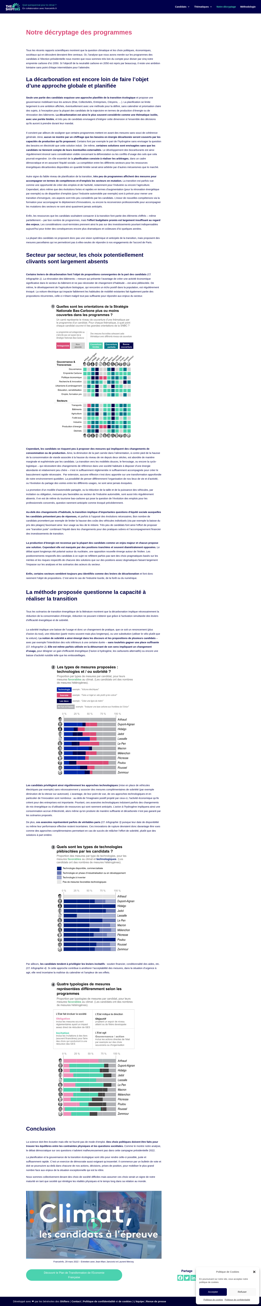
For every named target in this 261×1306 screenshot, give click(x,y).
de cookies (125, 1301)
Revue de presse (156, 1301)
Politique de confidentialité (237, 1299)
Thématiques (201, 7)
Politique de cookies (213, 1299)
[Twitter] (187, 1278)
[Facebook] (180, 1278)
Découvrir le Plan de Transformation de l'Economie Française (74, 1275)
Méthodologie (248, 7)
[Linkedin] (193, 1278)
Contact (76, 1301)
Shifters (64, 1301)
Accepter (213, 1291)
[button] (254, 1272)
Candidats (180, 7)
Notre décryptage (226, 7)
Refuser (242, 1291)
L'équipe (139, 1301)
